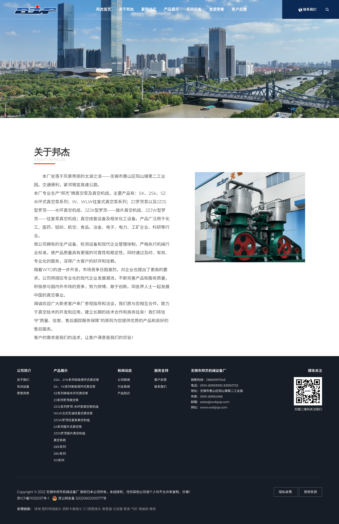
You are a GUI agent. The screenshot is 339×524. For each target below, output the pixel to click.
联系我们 (307, 9)
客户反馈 (239, 9)
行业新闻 (124, 386)
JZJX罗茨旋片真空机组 (69, 433)
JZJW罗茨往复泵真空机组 (72, 420)
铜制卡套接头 (72, 509)
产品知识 (124, 393)
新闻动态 (148, 9)
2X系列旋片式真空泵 (68, 426)
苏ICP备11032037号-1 (33, 498)
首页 (271, 126)
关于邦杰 (126, 9)
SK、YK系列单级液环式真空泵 (75, 386)
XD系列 (59, 460)
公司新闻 (124, 380)
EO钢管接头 (92, 509)
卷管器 (107, 509)
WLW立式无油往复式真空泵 (73, 413)
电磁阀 (143, 509)
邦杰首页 (103, 9)
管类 (127, 509)
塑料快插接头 (52, 509)
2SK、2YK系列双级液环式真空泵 (76, 380)
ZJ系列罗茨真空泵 (66, 400)
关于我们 (23, 380)
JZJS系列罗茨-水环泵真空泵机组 (76, 406)
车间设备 (194, 9)
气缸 (134, 509)
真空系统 (60, 440)
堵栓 (152, 509)
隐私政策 (286, 492)
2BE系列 (60, 447)
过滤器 (118, 509)
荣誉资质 (23, 393)
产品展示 (171, 9)
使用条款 (310, 492)
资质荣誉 (216, 9)
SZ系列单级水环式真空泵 (71, 393)
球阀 (38, 509)
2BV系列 (60, 453)
